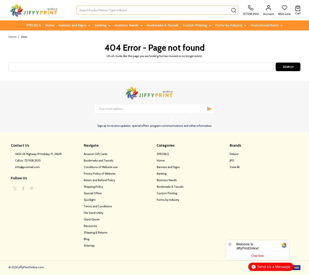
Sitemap (89, 246)
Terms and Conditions (98, 207)
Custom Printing (196, 26)
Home (52, 26)
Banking (103, 26)
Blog (86, 239)
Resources (90, 226)
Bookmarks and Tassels (98, 161)
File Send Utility (93, 213)
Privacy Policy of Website (99, 174)
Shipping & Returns (95, 233)
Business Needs (128, 26)
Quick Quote (92, 220)
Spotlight (89, 200)
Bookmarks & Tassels (163, 26)
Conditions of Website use (101, 167)
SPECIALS (35, 26)
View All (235, 167)
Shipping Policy (93, 187)
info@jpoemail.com (27, 167)
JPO (232, 161)
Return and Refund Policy (99, 181)
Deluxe (234, 154)
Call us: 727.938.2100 (28, 161)
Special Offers (93, 194)
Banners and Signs (75, 26)
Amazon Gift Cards (95, 154)
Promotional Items (265, 26)
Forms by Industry (229, 26)
